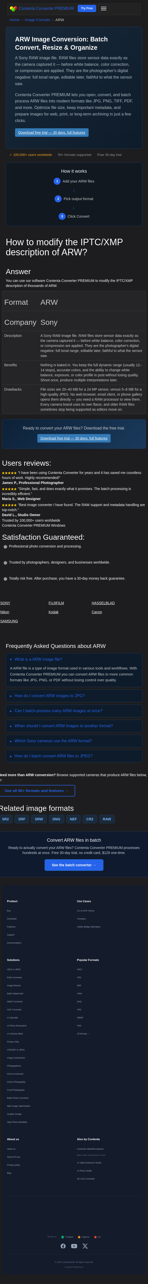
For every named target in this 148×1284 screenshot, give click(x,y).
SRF (21, 819)
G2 (97, 1237)
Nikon (4, 612)
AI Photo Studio (84, 1171)
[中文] (74, 1216)
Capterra (83, 1237)
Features (11, 927)
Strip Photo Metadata (17, 1122)
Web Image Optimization (18, 1106)
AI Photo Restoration (17, 1025)
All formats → (83, 1033)
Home (15, 20)
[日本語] (134, 1206)
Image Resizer (14, 985)
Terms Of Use (13, 1157)
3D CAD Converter (86, 1179)
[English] (13, 1206)
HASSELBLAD (103, 603)
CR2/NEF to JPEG (16, 1050)
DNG (56, 819)
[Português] (86, 1206)
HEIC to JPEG (14, 969)
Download (12, 919)
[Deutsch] (25, 1206)
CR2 (89, 819)
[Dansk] (98, 1206)
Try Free (87, 8)
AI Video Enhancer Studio (89, 1162)
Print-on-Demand (15, 1074)
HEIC (79, 969)
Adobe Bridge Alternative (89, 927)
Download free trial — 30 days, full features (51, 133)
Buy (9, 910)
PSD (79, 1025)
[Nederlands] (49, 1206)
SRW (39, 819)
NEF (73, 819)
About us (11, 1149)
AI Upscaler (12, 1017)
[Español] (62, 1206)
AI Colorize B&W (15, 1033)
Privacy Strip (13, 1042)
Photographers (14, 1066)
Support (11, 935)
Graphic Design (14, 1114)
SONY (5, 603)
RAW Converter (14, 977)
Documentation (14, 943)
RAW (107, 819)
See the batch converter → (74, 865)
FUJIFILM (56, 603)
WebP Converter (15, 1001)
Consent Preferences (74, 1267)
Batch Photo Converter (18, 1098)
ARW (79, 993)
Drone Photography (16, 1082)
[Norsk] (110, 1206)
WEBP (80, 1017)
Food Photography (16, 1090)
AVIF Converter (14, 1009)
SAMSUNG (9, 621)
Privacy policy (13, 1165)
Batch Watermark (15, 993)
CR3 (79, 1009)
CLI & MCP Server (86, 910)
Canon (97, 612)
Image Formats (37, 20)
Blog (9, 1173)
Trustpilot (67, 1237)
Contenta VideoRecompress (90, 1149)
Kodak (54, 612)
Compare (81, 919)
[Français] (37, 1206)
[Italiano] (74, 1206)
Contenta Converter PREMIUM (42, 9)
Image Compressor (16, 1058)
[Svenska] (122, 1206)
